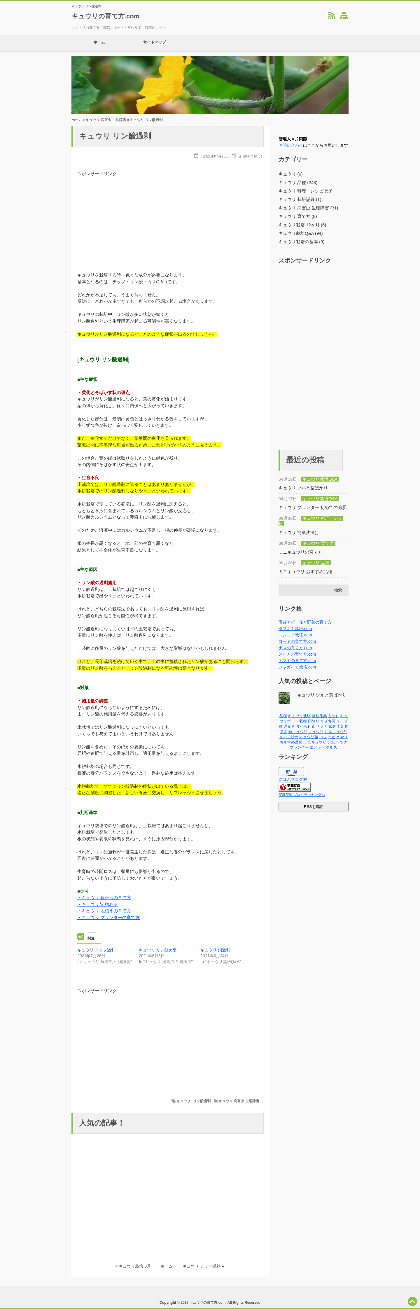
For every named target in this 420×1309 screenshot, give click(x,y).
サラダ (321, 726)
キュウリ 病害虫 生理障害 (106, 120)
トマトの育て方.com (297, 660)
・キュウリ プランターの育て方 (108, 917)
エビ (331, 737)
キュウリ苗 (308, 737)
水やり (342, 737)
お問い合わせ (291, 145)
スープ (342, 721)
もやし (333, 716)
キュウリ (183, 1101)
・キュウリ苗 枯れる (97, 904)
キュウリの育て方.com (105, 16)
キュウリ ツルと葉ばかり (303, 487)
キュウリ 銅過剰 (215, 950)
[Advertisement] (170, 218)
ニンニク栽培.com (295, 635)
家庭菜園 (336, 726)
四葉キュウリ (336, 731)
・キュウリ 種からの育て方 (104, 897)
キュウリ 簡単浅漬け (299, 532)
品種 (283, 716)
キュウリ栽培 (299, 716)
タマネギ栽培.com (295, 628)
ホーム (99, 43)
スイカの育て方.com (297, 654)
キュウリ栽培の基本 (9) (302, 241)
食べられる (305, 726)
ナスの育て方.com (295, 647)
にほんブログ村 (293, 779)
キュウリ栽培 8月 (135, 1266)
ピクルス (329, 747)
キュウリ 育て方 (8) (298, 216)
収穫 (303, 721)
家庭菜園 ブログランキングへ (302, 795)
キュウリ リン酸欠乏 (158, 950)
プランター (299, 747)
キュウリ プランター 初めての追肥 (312, 507)
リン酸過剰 (202, 1101)
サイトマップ (154, 43)
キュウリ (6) (291, 174)
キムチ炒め (288, 737)
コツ (323, 737)
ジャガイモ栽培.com (297, 667)
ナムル (333, 742)
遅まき (289, 726)
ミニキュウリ (315, 742)
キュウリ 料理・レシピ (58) (305, 190)
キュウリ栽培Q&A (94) (301, 233)
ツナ (343, 742)
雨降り (313, 721)
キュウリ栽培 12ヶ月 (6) (302, 224)
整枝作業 (319, 716)
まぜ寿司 (327, 721)
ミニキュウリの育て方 (300, 552)
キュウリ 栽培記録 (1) (300, 199)
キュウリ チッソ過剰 (96, 950)
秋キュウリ (297, 731)
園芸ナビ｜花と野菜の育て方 (305, 622)
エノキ (315, 747)
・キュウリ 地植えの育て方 (104, 910)
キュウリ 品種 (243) (298, 182)
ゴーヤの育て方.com (297, 641)
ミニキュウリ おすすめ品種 (305, 571)
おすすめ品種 (291, 742)
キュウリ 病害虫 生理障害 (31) (308, 207)
